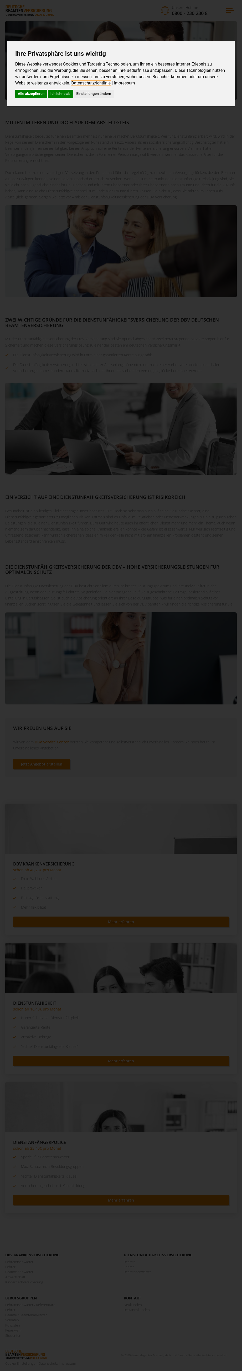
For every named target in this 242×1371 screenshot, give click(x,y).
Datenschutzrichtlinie (91, 83)
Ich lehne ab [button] (60, 94)
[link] (92, 83)
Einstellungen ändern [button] (93, 94)
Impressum (124, 83)
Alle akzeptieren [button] (31, 94)
